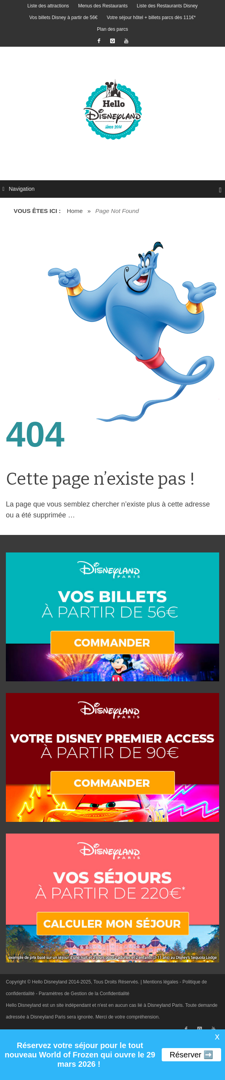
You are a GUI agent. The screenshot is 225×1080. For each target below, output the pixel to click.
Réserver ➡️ (191, 1054)
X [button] (217, 1037)
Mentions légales (160, 982)
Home (75, 211)
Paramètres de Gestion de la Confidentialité (84, 993)
